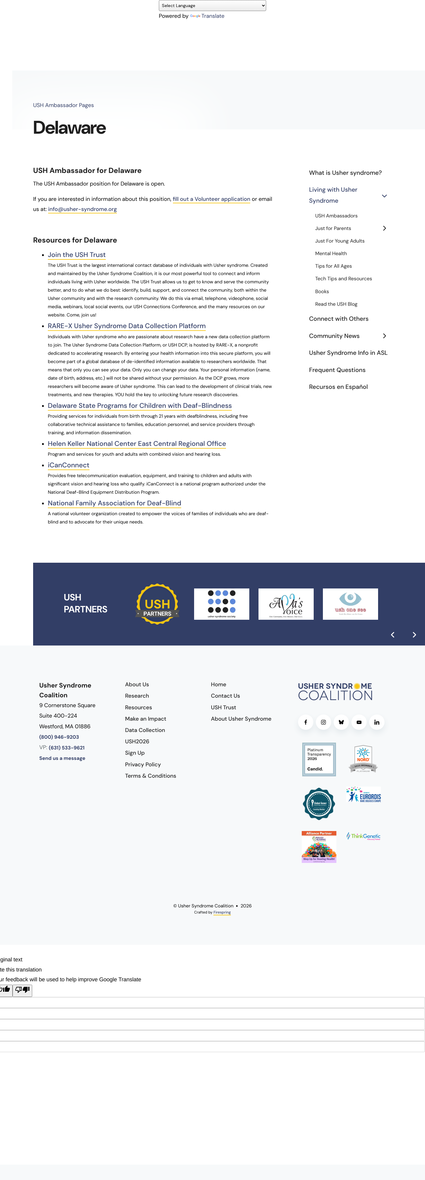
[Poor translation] (22, 991)
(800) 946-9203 (59, 737)
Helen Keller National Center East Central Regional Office (145, 443)
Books (322, 292)
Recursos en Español (338, 387)
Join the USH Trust (79, 254)
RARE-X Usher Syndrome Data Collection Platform (134, 326)
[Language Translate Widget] (212, 5)
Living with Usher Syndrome (350, 195)
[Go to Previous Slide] (393, 635)
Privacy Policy (143, 764)
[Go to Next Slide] (414, 635)
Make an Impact (145, 718)
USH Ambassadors (336, 216)
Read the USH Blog (336, 304)
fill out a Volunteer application (212, 199)
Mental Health (331, 254)
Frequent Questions (337, 370)
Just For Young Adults (340, 241)
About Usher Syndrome (241, 718)
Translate (207, 16)
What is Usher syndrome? (345, 173)
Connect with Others (339, 319)
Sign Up (135, 753)
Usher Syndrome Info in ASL (348, 353)
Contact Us (225, 695)
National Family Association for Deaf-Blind (120, 503)
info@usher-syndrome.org (82, 209)
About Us (137, 684)
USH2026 (137, 741)
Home (218, 684)
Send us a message (62, 758)
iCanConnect (70, 465)
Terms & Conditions (150, 776)
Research (137, 695)
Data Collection (145, 730)
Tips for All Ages (333, 266)
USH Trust (223, 707)
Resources (138, 707)
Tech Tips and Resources (343, 279)
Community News (350, 336)
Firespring (222, 912)
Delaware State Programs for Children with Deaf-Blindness (148, 405)
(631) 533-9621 (67, 748)
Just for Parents (353, 228)
